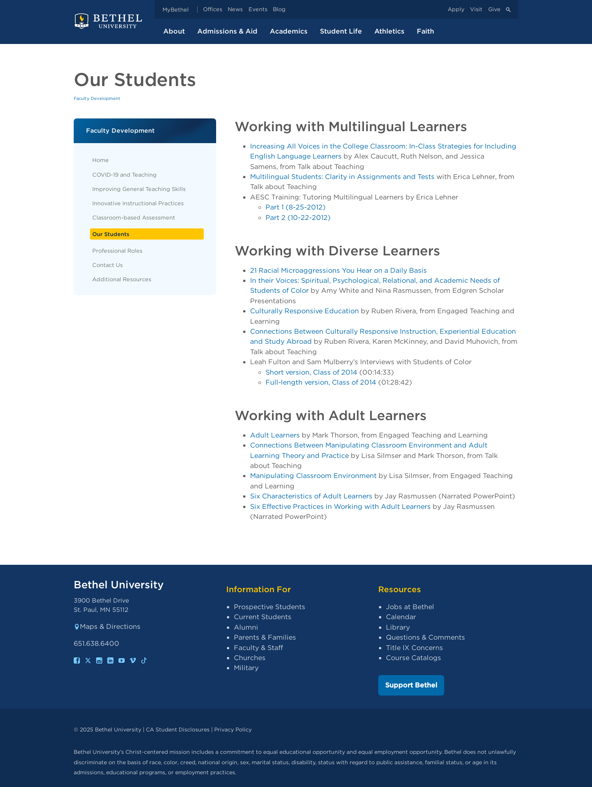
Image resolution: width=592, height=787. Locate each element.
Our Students (110, 234)
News (235, 9)
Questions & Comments (425, 637)
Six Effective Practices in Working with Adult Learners (340, 506)
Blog (279, 9)
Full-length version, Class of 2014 (321, 382)
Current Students (262, 617)
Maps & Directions (107, 626)
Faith (425, 31)
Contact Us (107, 265)
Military (246, 668)
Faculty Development (97, 98)
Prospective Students (269, 607)
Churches (250, 658)
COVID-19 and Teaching (124, 174)
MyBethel (175, 9)
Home (100, 160)
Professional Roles (117, 250)
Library (398, 627)
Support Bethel (411, 685)
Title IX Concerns (414, 647)
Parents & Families (265, 637)
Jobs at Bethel (410, 607)
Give (494, 9)
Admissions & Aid (227, 31)
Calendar (401, 617)
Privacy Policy (233, 729)
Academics (289, 31)
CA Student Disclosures (178, 729)
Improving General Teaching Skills (139, 189)
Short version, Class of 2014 (311, 372)
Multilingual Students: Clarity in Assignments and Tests (342, 176)
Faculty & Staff (258, 647)
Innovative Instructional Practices (138, 203)
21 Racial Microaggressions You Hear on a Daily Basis (338, 270)
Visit (476, 9)
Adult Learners (275, 435)
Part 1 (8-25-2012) (296, 207)
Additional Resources (121, 279)
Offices (212, 9)
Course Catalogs (413, 658)
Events (258, 9)
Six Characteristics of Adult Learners (311, 496)
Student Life (341, 31)
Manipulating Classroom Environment (313, 475)
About (174, 31)
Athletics (389, 31)
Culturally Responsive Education (304, 311)
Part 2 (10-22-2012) (298, 217)
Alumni (246, 627)
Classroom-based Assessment (133, 217)
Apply (456, 9)
